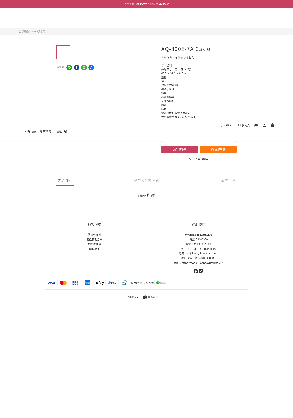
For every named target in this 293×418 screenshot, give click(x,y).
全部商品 (24, 31)
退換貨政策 (94, 244)
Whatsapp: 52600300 (198, 234)
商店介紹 (61, 18)
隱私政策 (94, 249)
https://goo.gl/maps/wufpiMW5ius (203, 263)
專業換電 (46, 18)
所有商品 (30, 18)
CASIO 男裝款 (38, 31)
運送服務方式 (94, 239)
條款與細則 (94, 234)
